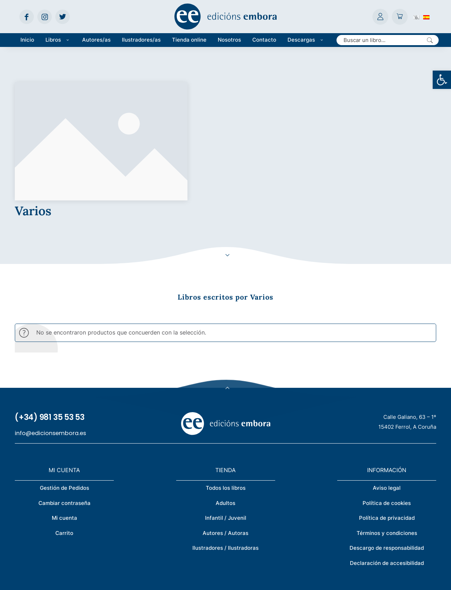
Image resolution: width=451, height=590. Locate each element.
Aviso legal (387, 434)
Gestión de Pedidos (64, 434)
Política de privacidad (387, 463)
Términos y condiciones (387, 479)
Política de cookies (387, 449)
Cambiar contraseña (64, 449)
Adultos (225, 449)
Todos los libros (226, 434)
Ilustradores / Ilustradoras (225, 493)
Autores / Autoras (225, 479)
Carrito (64, 479)
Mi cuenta (64, 463)
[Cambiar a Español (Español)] (426, 16)
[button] (442, 80)
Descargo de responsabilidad (387, 493)
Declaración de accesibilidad (387, 509)
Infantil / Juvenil (225, 463)
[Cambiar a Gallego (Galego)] (416, 16)
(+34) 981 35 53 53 (50, 363)
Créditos (247, 580)
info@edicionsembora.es (50, 379)
